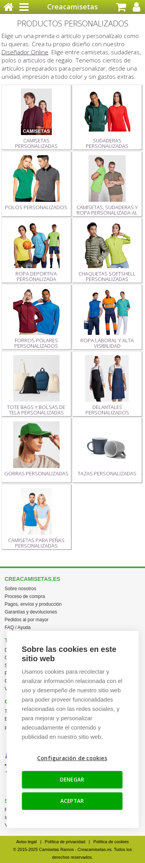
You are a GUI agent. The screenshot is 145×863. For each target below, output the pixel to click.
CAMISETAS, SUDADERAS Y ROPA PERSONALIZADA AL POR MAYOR (107, 186)
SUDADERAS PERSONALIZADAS (107, 118)
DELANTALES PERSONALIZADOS (107, 385)
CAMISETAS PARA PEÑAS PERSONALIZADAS (36, 518)
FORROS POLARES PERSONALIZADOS (36, 318)
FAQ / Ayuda (18, 627)
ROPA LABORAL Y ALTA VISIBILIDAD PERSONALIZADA (107, 319)
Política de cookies (111, 841)
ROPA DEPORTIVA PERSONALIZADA (36, 252)
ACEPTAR (72, 800)
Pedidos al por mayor (26, 619)
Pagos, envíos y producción (33, 604)
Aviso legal (26, 841)
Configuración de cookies (72, 758)
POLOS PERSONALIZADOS (36, 183)
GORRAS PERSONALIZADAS (36, 449)
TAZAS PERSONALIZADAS (107, 449)
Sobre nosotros (20, 588)
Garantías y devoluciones (31, 612)
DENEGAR (72, 779)
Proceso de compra (25, 596)
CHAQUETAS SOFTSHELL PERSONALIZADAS (107, 252)
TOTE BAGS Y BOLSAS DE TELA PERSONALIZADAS (36, 385)
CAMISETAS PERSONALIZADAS (36, 118)
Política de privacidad (65, 841)
